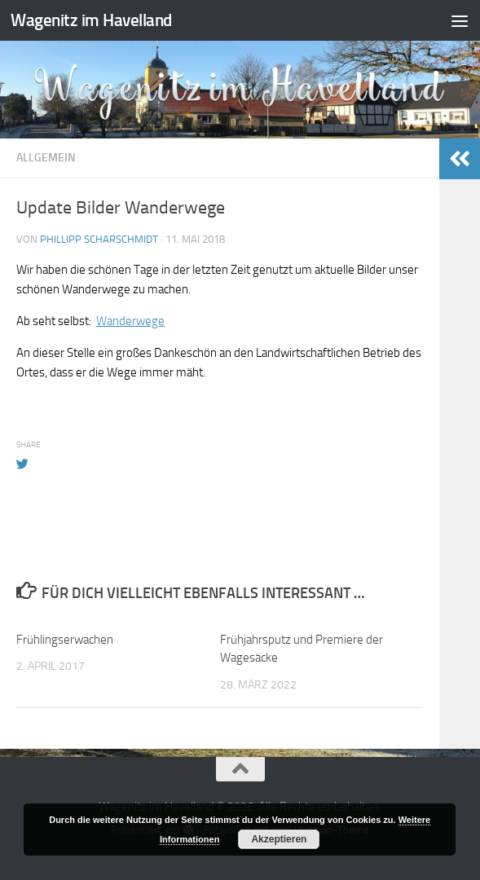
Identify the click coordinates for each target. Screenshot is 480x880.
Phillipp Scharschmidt (99, 239)
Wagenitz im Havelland (91, 20)
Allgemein (46, 158)
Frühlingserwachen (64, 639)
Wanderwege (130, 321)
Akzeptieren (278, 839)
